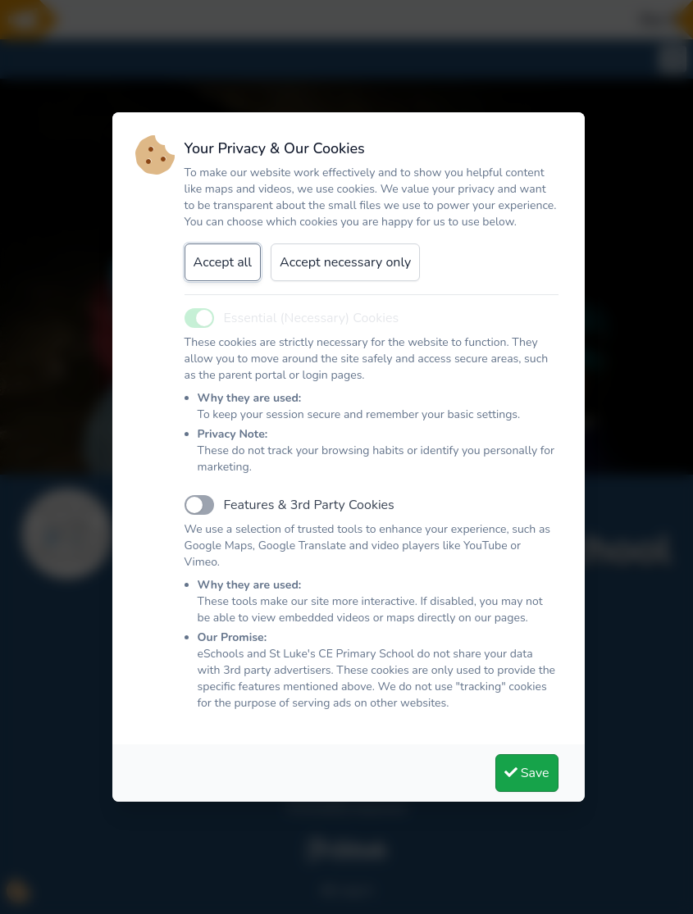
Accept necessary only (345, 262)
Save (526, 773)
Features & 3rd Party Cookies (309, 505)
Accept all (223, 262)
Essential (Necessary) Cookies (311, 318)
